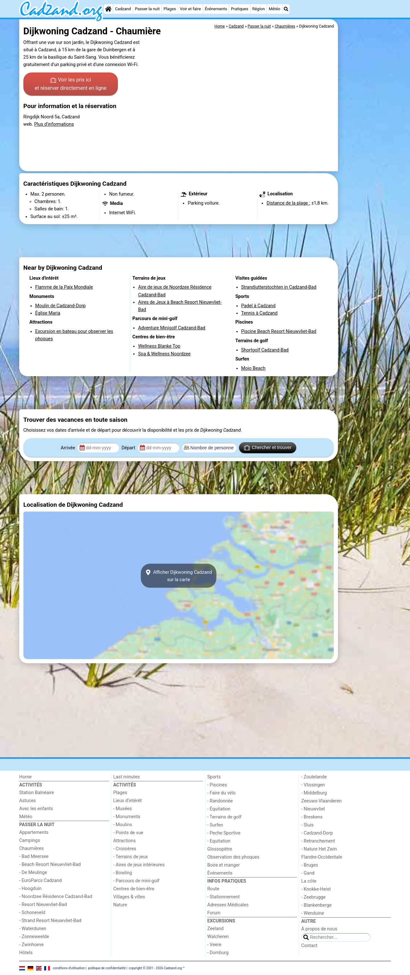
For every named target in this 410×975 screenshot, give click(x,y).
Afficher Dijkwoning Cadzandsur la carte (178, 575)
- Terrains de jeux (130, 857)
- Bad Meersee (33, 856)
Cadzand (123, 8)
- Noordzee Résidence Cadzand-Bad (55, 896)
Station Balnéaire (36, 792)
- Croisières (124, 849)
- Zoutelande (314, 777)
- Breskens (312, 817)
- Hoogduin (30, 888)
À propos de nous (319, 929)
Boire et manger (223, 865)
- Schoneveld (32, 912)
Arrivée (68, 448)
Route (213, 889)
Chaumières (31, 848)
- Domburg (218, 952)
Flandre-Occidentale (321, 857)
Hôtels (26, 952)
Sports (214, 777)
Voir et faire (190, 8)
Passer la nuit (147, 8)
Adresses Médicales (228, 905)
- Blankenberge (316, 905)
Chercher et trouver (267, 448)
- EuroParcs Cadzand (40, 880)
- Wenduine (312, 913)
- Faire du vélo (221, 793)
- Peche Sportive (224, 833)
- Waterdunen (32, 928)
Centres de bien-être (133, 889)
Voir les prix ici (70, 84)
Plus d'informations (54, 124)
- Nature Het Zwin (319, 849)
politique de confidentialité (107, 968)
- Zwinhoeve (31, 944)
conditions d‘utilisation (69, 968)
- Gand (308, 873)
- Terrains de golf (224, 817)
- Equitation (218, 841)
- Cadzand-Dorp (317, 833)
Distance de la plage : (288, 203)
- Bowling (122, 873)
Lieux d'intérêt (127, 800)
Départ (128, 448)
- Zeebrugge (313, 897)
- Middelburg (314, 793)
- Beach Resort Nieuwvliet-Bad (50, 864)
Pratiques (239, 8)
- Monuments (127, 816)
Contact (309, 945)
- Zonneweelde (34, 936)
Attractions (124, 841)
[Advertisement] (365, 167)
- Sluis (307, 825)
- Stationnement (223, 897)
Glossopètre (219, 849)
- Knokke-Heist (316, 889)
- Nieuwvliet (313, 809)
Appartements (33, 832)
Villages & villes (129, 897)
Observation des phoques (233, 857)
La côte (308, 881)
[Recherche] (286, 9)
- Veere (214, 944)
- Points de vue (128, 832)
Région (258, 8)
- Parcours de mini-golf (136, 881)
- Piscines (217, 785)
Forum (213, 913)
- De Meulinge (33, 872)
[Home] (108, 9)
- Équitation (218, 809)
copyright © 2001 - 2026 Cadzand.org (155, 968)
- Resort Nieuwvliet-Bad (43, 904)
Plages (170, 8)
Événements (216, 8)
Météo (274, 8)
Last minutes (126, 777)
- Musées (122, 808)
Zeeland (215, 928)
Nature (120, 905)
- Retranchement (318, 841)
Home (25, 777)
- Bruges (309, 865)
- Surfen (215, 825)
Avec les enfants (36, 808)
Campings (29, 840)
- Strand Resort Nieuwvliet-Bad (50, 920)
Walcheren (218, 936)
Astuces (27, 800)
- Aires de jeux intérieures (139, 865)
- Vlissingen (313, 785)
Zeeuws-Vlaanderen (321, 801)
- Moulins (122, 824)
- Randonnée (220, 801)
